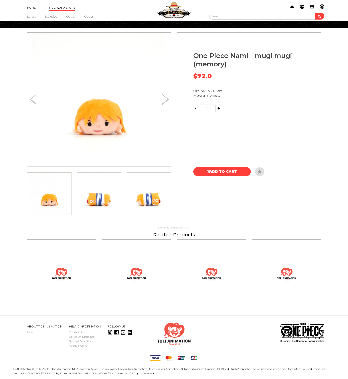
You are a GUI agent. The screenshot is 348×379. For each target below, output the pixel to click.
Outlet (70, 16)
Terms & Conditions (81, 341)
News (30, 332)
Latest (31, 16)
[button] (165, 99)
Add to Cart (223, 171)
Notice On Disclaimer (82, 336)
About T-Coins (78, 345)
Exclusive (50, 16)
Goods (88, 16)
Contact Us (76, 332)
